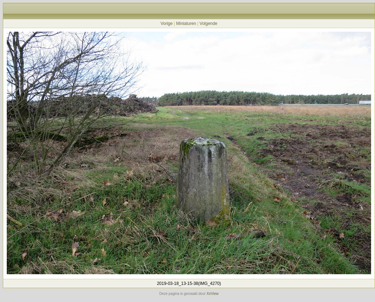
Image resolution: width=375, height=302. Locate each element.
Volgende (208, 23)
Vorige (166, 23)
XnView (213, 294)
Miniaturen (186, 23)
